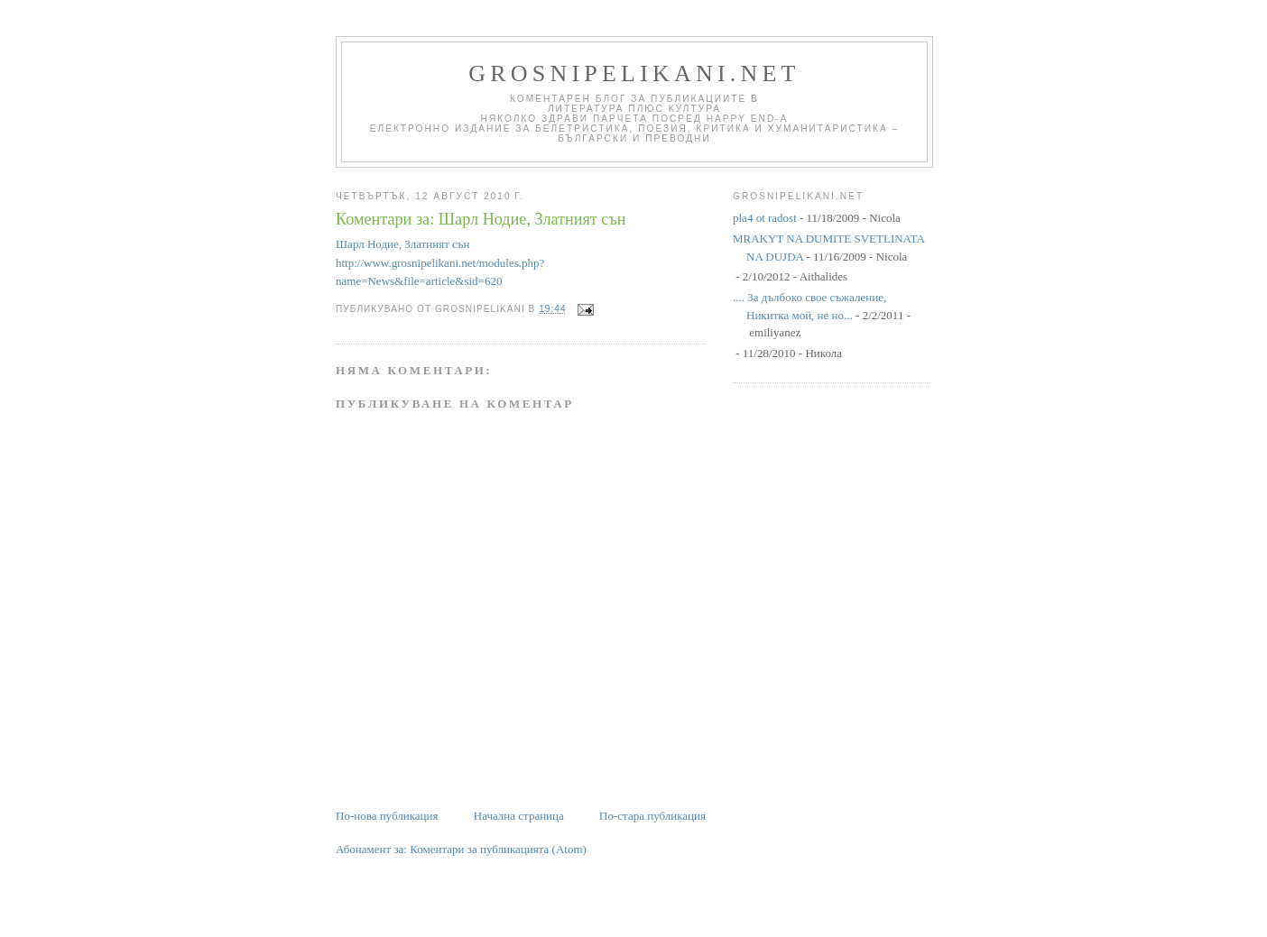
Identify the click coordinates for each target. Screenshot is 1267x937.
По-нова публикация (387, 815)
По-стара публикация (652, 815)
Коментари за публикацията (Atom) (498, 849)
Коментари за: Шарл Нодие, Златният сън (481, 219)
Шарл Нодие (367, 244)
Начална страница (519, 815)
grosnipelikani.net (634, 73)
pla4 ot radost (765, 218)
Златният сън (436, 244)
